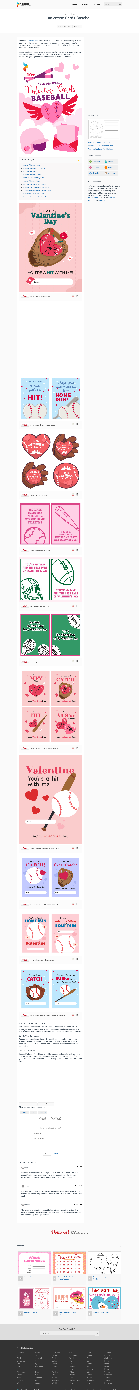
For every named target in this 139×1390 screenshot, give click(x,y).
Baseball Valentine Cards (32, 175)
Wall (18, 1383)
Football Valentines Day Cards (34, 178)
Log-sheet (108, 1383)
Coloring (55, 1361)
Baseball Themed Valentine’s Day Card (36, 187)
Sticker (107, 1377)
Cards (34, 1113)
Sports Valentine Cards (31, 165)
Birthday (107, 1355)
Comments (77, 26)
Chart (71, 1383)
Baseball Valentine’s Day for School (35, 184)
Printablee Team (48, 1104)
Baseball (43, 1113)
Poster (89, 1375)
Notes (37, 1372)
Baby (36, 1355)
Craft (71, 1361)
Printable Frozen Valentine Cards (100, 146)
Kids (88, 1366)
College (37, 1361)
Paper (19, 1375)
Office (71, 1372)
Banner (54, 1355)
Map (88, 1383)
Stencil (89, 1377)
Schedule (38, 1377)
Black (19, 1358)
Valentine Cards (32, 41)
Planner (72, 1375)
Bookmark (38, 1358)
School (54, 1377)
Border (54, 1358)
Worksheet (56, 1353)
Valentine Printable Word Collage (100, 149)
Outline (107, 1372)
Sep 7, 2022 (78, 1167)
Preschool (108, 1375)
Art (18, 1355)
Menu (106, 1369)
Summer (20, 1380)
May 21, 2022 (78, 1204)
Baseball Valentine (29, 171)
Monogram (21, 1372)
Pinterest (111, 198)
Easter (54, 1364)
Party (37, 1375)
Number (85, 4)
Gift (18, 1366)
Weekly (55, 1383)
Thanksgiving (74, 1380)
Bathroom (73, 1355)
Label (106, 1366)
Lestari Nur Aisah (30, 1104)
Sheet (71, 1377)
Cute (88, 1361)
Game (89, 1353)
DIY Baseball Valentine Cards (33, 194)
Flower (89, 1364)
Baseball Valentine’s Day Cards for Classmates (39, 197)
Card (71, 1353)
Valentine (24, 1113)
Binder (89, 1355)
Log (53, 1369)
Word (71, 1358)
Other (89, 1372)
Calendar (20, 1353)
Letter (74, 4)
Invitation (55, 1366)
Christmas (21, 1361)
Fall (70, 1364)
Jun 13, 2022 (78, 1185)
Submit (55, 1153)
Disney (19, 1364)
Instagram (101, 200)
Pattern (37, 1353)
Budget (89, 1358)
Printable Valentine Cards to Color (104, 131)
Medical (90, 1369)
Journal (72, 1366)
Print (19, 1377)
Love (71, 1369)
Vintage (107, 1380)
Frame (106, 1364)
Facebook (91, 200)
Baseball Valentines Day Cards (34, 168)
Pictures (55, 1375)
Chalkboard (108, 1358)
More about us (93, 198)
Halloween (39, 1366)
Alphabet (107, 1353)
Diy (36, 1364)
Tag (36, 1380)
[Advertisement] (50, 320)
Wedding (38, 1383)
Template (96, 4)
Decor (106, 1361)
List (36, 1369)
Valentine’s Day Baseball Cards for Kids (37, 190)
